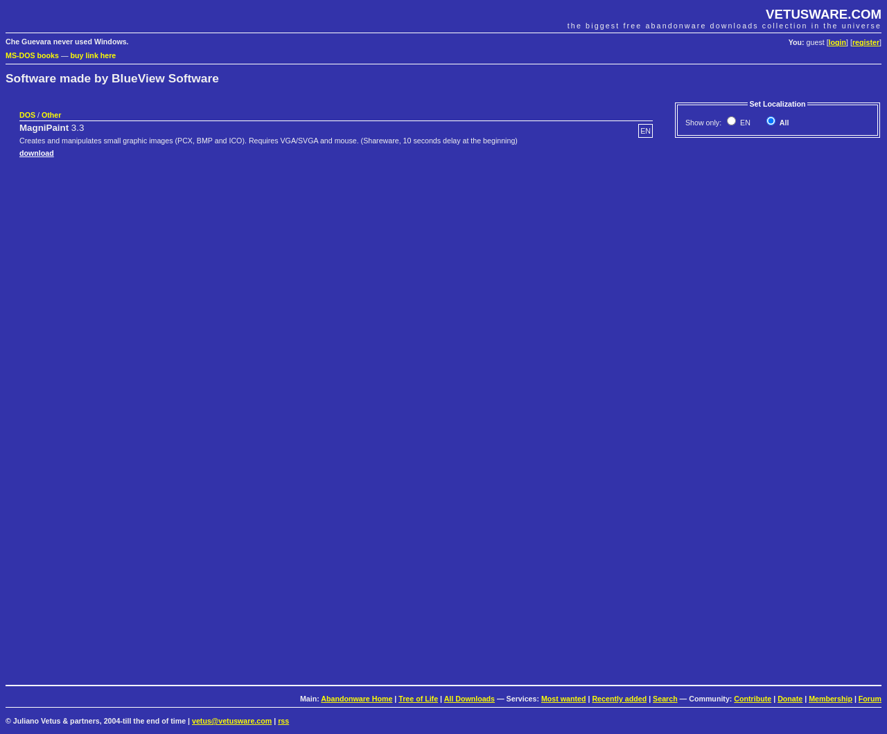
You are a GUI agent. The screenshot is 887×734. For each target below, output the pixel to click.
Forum (870, 699)
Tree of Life (418, 699)
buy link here (93, 55)
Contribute (752, 699)
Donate (790, 699)
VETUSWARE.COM (823, 14)
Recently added (619, 699)
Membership (830, 699)
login (837, 42)
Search (665, 699)
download (36, 153)
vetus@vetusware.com (232, 721)
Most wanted (563, 699)
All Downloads (469, 699)
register (865, 42)
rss (283, 721)
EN (744, 122)
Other (51, 115)
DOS (27, 115)
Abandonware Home (356, 699)
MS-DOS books (32, 55)
